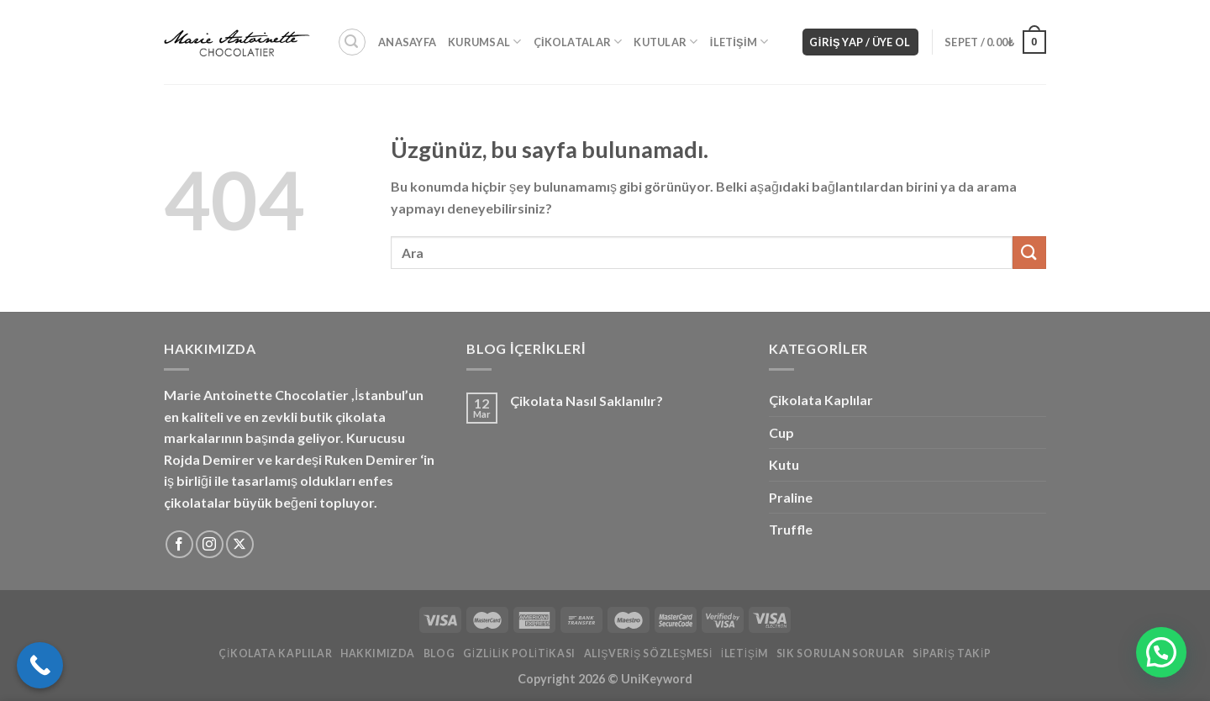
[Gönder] (1029, 252)
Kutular (665, 42)
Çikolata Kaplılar (821, 400)
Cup (781, 432)
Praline (791, 497)
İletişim (739, 42)
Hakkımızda (377, 653)
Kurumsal (485, 42)
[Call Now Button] (40, 665)
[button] (1161, 652)
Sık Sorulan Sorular (840, 653)
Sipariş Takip (952, 653)
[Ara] (352, 42)
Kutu (784, 464)
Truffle (791, 529)
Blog (439, 653)
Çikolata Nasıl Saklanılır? (586, 400)
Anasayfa (407, 42)
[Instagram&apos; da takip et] (210, 544)
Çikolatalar (578, 42)
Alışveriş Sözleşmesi (648, 653)
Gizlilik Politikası (519, 653)
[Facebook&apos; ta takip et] (179, 544)
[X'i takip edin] (240, 544)
